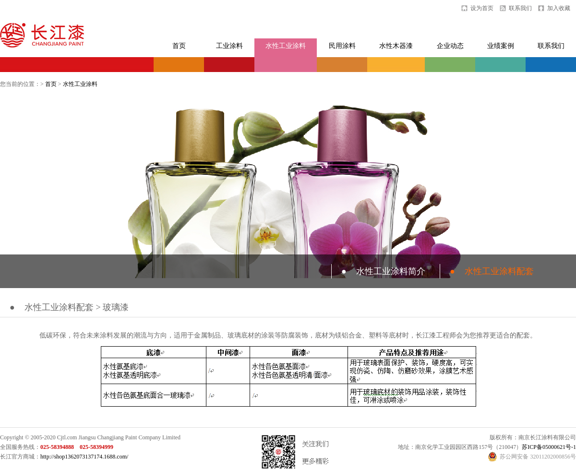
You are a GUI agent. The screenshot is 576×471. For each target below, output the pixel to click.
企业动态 (450, 45)
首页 (179, 45)
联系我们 (520, 8)
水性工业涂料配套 (492, 271)
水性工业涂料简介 (383, 271)
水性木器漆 (396, 45)
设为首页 (481, 8)
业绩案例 (500, 45)
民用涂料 (342, 45)
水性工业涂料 (285, 45)
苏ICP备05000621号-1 (549, 447)
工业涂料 (229, 45)
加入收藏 (558, 8)
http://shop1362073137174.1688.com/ (84, 456)
